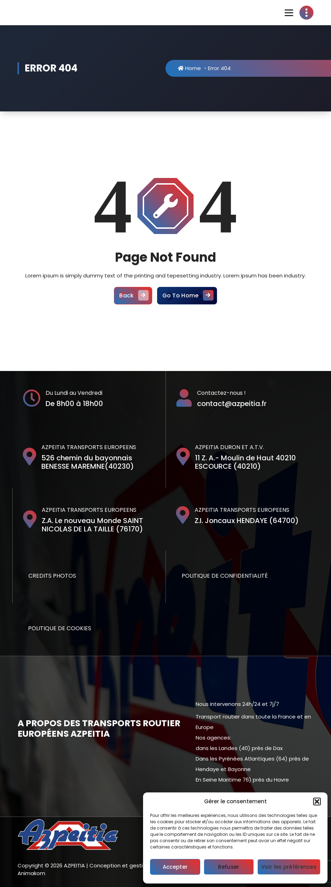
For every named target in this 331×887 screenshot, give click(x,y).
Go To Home (187, 295)
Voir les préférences (289, 867)
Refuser (228, 867)
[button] (316, 801)
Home (189, 68)
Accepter (175, 867)
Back (132, 295)
